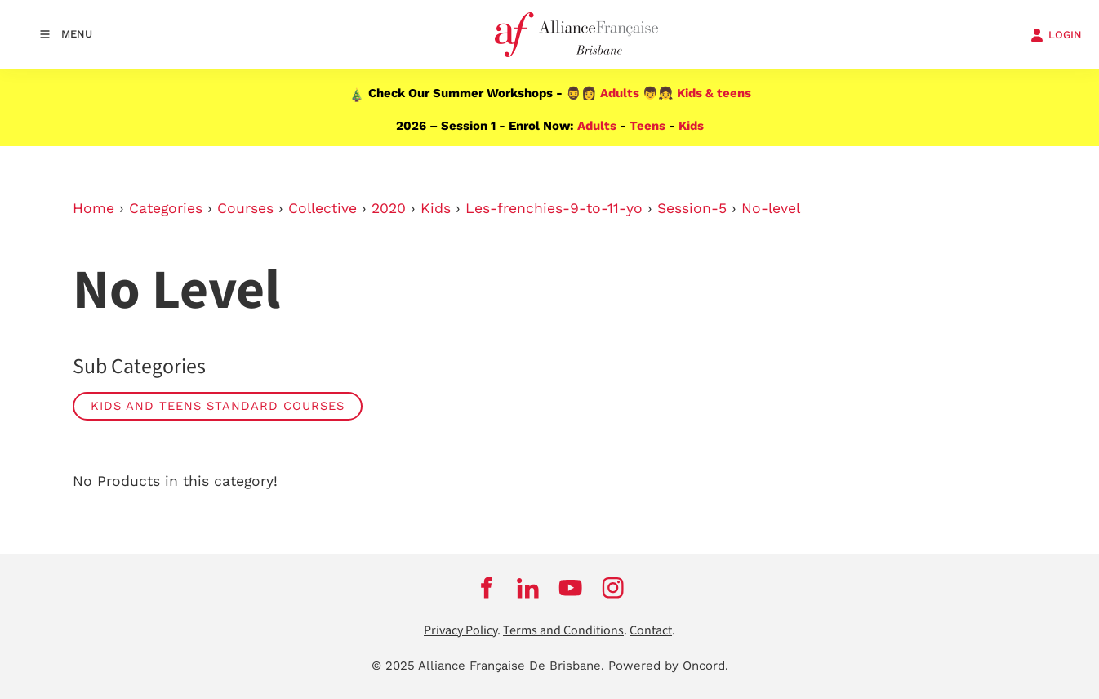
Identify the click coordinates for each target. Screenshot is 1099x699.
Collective (322, 208)
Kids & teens (714, 93)
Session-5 (692, 208)
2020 (389, 208)
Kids (691, 125)
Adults (619, 93)
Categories (165, 208)
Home (93, 208)
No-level (770, 208)
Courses (245, 208)
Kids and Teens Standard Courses (218, 405)
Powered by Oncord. (668, 665)
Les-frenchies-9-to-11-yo (554, 208)
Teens (647, 125)
